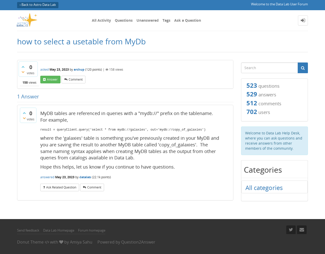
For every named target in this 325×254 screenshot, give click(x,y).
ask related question (61, 187)
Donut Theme (30, 242)
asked (44, 69)
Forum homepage (91, 230)
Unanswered (147, 20)
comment (76, 79)
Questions (124, 20)
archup (79, 69)
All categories (264, 187)
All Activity (101, 20)
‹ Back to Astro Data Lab (38, 5)
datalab (85, 177)
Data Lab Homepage (58, 230)
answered (47, 177)
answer (52, 79)
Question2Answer (138, 242)
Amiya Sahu (81, 242)
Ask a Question (187, 20)
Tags (166, 20)
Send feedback (28, 230)
